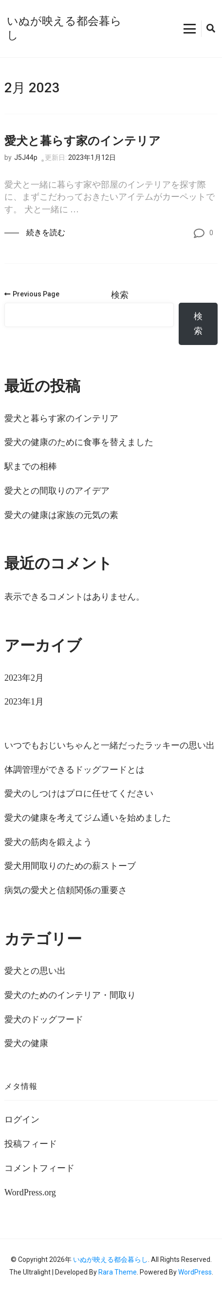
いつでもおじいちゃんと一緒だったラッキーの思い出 (109, 745)
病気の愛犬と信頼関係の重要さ (65, 890)
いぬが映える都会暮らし (110, 1259)
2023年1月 (24, 702)
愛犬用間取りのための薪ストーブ (70, 866)
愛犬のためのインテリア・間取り (70, 995)
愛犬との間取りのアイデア (57, 491)
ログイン (21, 1119)
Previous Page (31, 294)
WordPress (195, 1272)
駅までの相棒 (30, 466)
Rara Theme (117, 1272)
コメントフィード (39, 1168)
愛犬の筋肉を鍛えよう (48, 842)
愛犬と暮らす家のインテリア (82, 141)
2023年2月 (24, 678)
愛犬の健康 (26, 1043)
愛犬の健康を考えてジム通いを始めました (87, 818)
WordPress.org (30, 1192)
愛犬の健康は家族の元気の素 (61, 515)
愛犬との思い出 (35, 971)
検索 (120, 295)
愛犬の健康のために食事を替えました (78, 442)
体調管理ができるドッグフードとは (74, 770)
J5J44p (25, 157)
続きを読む (45, 232)
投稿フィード (30, 1144)
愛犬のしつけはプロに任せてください (78, 793)
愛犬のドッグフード (43, 1019)
